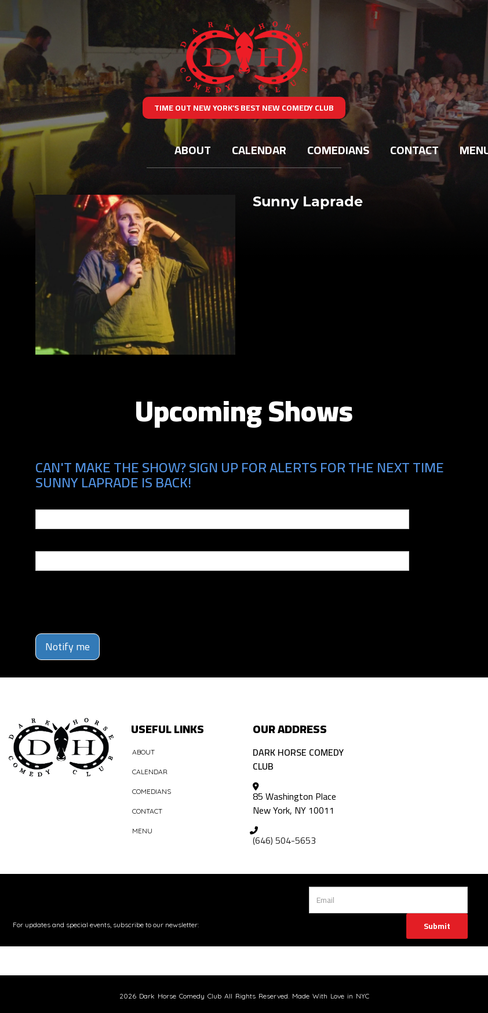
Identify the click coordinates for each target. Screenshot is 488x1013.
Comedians (338, 150)
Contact (414, 150)
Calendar (259, 150)
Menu (142, 830)
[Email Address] (388, 900)
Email (45, 501)
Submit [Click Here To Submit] (437, 926)
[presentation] (103, 597)
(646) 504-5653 (284, 840)
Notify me (67, 646)
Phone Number (63, 543)
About (192, 150)
